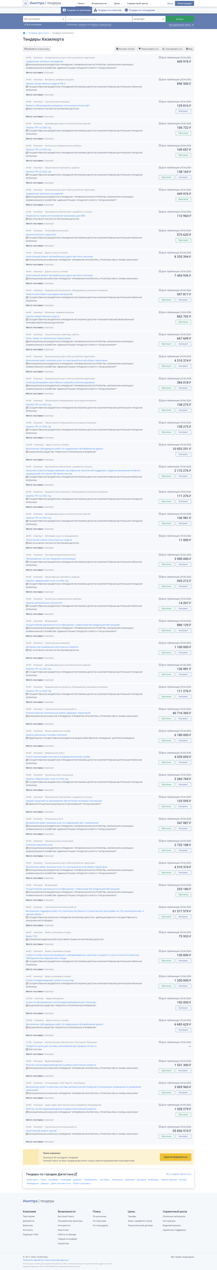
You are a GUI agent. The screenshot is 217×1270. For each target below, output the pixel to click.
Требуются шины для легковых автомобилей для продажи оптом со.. (61, 1046)
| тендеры (45, 3)
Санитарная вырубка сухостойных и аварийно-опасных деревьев (60, 382)
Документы (29, 1220)
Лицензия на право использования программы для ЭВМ (55, 215)
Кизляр (183, 1179)
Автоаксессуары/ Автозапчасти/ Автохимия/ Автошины (71, 1042)
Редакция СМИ (30, 1234)
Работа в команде (67, 1234)
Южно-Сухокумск (82, 1183)
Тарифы (132, 1216)
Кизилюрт (38, 57)
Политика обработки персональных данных (46, 1260)
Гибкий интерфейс (67, 1238)
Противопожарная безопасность (60, 554)
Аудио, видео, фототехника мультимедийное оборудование (73, 1104)
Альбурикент (91, 1179)
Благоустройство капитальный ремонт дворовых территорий (58, 712)
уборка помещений (101, 24)
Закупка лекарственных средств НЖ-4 (45, 83)
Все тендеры (179, 1174)
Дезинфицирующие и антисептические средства (67, 123)
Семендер (66, 1179)
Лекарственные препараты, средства (62, 167)
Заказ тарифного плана (140, 1220)
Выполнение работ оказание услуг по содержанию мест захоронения (62, 822)
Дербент (77, 1179)
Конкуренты (64, 1225)
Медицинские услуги (54, 752)
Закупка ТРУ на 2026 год (38, 127)
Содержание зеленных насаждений (44, 61)
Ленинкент (117, 1179)
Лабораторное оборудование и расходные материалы (70, 400)
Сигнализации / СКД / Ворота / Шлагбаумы (65, 1082)
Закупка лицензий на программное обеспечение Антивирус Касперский (64, 800)
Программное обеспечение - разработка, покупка (68, 211)
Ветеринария (51, 621)
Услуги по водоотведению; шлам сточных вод (50, 980)
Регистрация (184, 3)
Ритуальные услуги (54, 818)
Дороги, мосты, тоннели (56, 252)
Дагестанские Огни (61, 1183)
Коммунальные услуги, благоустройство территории (70, 57)
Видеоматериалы (172, 1225)
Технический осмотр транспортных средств (49, 539)
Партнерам (29, 1216)
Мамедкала (32, 1183)
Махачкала (32, 1179)
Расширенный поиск (181, 24)
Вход (170, 3)
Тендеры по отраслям (107, 10)
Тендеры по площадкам (139, 10)
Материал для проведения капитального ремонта (52, 646)
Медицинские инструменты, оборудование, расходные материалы (76, 290)
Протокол (183, 133)
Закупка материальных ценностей (44, 602)
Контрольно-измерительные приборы (63, 145)
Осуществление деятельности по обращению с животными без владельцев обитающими (73, 624)
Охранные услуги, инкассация (59, 774)
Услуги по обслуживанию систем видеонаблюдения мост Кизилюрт (61, 1002)
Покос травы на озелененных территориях (48, 338)
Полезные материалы (174, 1216)
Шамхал (45, 1183)
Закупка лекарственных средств (42, 316)
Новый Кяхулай (169, 1179)
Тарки (43, 1179)
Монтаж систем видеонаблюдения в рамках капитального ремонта (61, 1064)
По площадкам (100, 1225)
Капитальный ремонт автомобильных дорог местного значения (59, 256)
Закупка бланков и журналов (41, 234)
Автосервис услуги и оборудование (61, 535)
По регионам (99, 1216)
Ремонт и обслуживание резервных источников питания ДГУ (58, 105)
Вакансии (28, 1225)
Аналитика (63, 1243)
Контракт (183, 111)
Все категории (32, 24)
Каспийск (105, 1179)
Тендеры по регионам (76, 10)
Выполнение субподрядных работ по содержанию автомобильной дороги (64, 448)
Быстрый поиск (66, 1216)
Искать (179, 19)
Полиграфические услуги (57, 230)
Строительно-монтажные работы (61, 709)
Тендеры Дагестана (38, 32)
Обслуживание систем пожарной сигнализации (51, 558)
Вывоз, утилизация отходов (58, 932)
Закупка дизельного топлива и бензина (46, 734)
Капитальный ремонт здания (41, 1130)
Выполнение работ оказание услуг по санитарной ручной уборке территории (66, 360)
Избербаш (153, 1179)
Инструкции (169, 1220)
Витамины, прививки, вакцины (59, 79)
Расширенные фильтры (70, 1220)
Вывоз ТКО (31, 936)
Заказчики (63, 1229)
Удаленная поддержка (174, 1229)
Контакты (28, 1229)
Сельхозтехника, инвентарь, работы (62, 334)
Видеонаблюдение (54, 998)
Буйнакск (130, 1179)
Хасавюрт (54, 1179)
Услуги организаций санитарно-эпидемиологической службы (58, 756)
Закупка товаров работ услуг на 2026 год (47, 580)
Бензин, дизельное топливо (58, 730)
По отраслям (99, 1220)
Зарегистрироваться (175, 1157)
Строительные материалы (57, 101)
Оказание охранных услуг (39, 844)
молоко (82, 24)
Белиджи (141, 1179)
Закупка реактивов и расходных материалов (49, 294)
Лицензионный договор (140, 1225)
